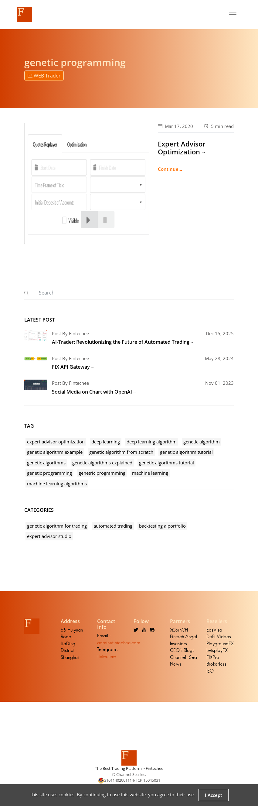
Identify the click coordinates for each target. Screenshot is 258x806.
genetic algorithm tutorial (186, 452)
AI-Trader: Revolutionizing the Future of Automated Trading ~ (122, 342)
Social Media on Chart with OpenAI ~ (94, 391)
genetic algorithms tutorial (166, 463)
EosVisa (214, 630)
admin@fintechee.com (118, 643)
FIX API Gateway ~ (73, 366)
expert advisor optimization (56, 442)
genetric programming (102, 473)
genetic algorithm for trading (57, 526)
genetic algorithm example (55, 452)
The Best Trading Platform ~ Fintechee (129, 768)
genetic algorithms (46, 463)
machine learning (150, 473)
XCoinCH (179, 630)
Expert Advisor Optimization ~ (182, 147)
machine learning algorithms (57, 483)
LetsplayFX (217, 650)
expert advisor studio (49, 536)
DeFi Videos (218, 636)
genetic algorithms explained (102, 463)
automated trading (112, 526)
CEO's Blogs (182, 650)
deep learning (105, 442)
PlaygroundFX (220, 643)
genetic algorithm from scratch (121, 452)
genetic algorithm (201, 442)
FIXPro (212, 657)
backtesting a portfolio (162, 526)
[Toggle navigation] (233, 14)
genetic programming (49, 473)
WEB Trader (44, 75)
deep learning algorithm (152, 442)
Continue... (170, 169)
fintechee (106, 656)
